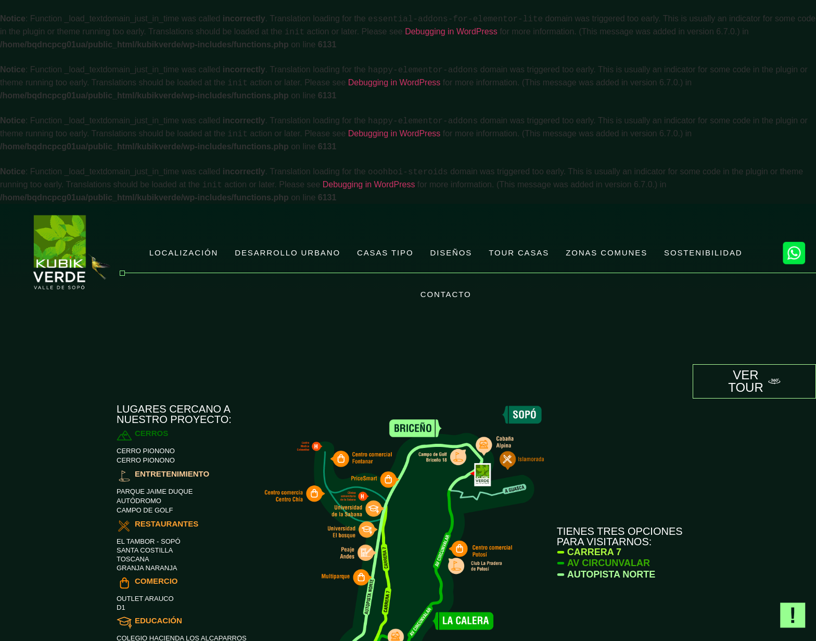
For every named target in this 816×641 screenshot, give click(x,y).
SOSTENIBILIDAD (703, 252)
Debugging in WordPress (451, 32)
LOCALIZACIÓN (184, 252)
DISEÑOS (451, 252)
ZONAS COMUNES (606, 252)
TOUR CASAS (519, 252)
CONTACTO (445, 294)
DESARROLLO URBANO (287, 252)
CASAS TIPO (385, 252)
